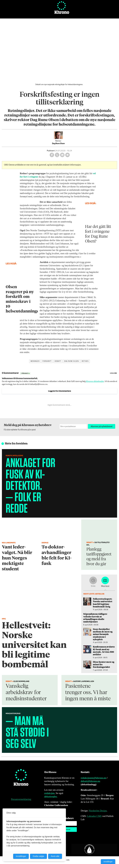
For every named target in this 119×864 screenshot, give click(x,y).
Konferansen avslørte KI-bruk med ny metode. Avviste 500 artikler (104, 650)
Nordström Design (98, 810)
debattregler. (50, 796)
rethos (85, 361)
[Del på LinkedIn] (62, 155)
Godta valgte (38, 856)
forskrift (47, 361)
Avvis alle (55, 856)
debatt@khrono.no (90, 781)
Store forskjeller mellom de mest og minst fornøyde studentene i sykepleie (102, 634)
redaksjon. (49, 793)
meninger (35, 361)
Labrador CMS (94, 816)
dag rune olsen (71, 361)
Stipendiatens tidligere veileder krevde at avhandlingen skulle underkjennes (95, 617)
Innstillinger (108, 862)
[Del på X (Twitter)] (57, 155)
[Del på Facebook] (52, 155)
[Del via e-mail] (67, 155)
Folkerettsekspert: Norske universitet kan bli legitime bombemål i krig (102, 602)
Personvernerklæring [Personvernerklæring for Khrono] (21, 799)
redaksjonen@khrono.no (93, 778)
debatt (58, 361)
